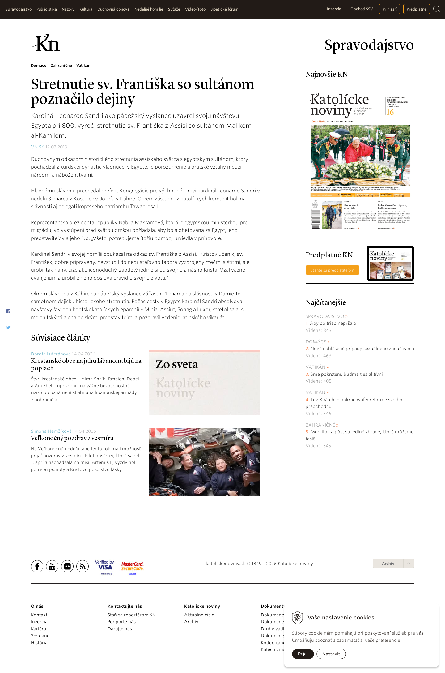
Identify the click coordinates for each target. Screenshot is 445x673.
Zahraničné (320, 424)
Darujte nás (120, 628)
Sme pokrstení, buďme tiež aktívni (347, 374)
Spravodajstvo (325, 316)
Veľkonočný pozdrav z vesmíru (72, 438)
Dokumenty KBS (278, 635)
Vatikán (315, 367)
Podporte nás (122, 621)
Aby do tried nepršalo (333, 323)
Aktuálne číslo (199, 614)
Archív (388, 563)
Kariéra (38, 628)
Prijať (303, 653)
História (39, 642)
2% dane (40, 635)
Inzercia (334, 8)
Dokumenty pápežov (283, 614)
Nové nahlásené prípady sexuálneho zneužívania (362, 348)
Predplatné (416, 9)
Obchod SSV (361, 8)
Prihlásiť (390, 9)
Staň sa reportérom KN (132, 614)
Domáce (316, 341)
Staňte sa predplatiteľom (332, 270)
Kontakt (39, 614)
